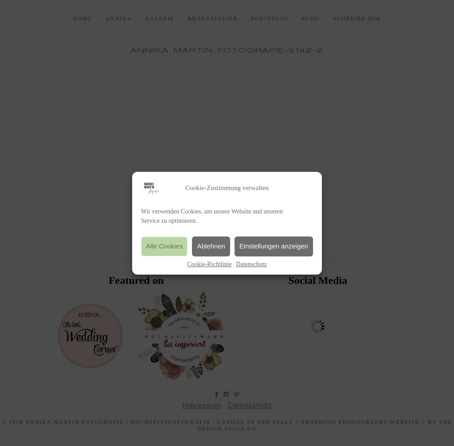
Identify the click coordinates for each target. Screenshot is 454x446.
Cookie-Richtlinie (209, 264)
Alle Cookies (164, 246)
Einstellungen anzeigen (273, 246)
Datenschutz (251, 264)
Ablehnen (211, 246)
